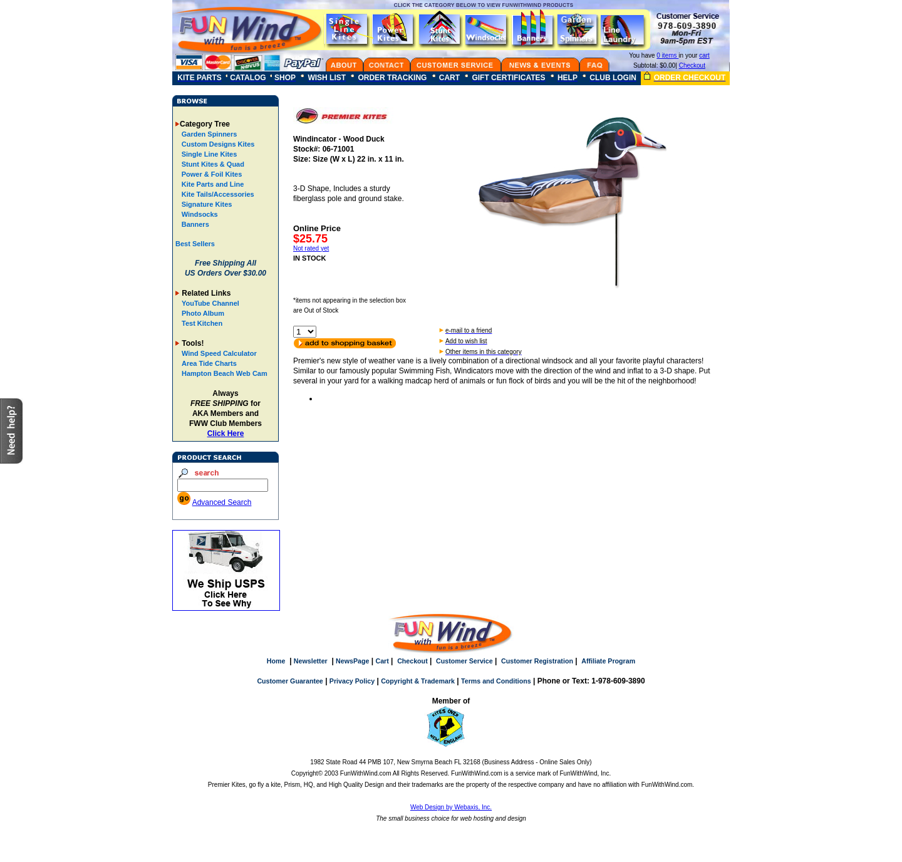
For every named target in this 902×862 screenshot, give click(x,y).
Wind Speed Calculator (219, 353)
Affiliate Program (608, 661)
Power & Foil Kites (211, 174)
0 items (667, 55)
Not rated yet (311, 248)
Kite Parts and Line (212, 184)
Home (276, 661)
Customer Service (464, 661)
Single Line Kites (208, 154)
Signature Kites (206, 204)
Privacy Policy (352, 681)
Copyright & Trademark (418, 681)
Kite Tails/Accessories (217, 194)
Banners (194, 224)
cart (704, 55)
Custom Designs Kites (217, 144)
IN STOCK (309, 258)
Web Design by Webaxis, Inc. (451, 807)
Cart (381, 661)
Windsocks (199, 214)
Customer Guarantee (290, 681)
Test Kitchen (202, 323)
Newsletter (311, 661)
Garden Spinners (208, 134)
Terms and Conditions (496, 681)
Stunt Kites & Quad (212, 164)
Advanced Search (222, 502)
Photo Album (203, 313)
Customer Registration (537, 661)
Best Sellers (195, 243)
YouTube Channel (210, 303)
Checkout (692, 65)
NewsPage (352, 661)
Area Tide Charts (209, 363)
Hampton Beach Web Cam (224, 373)
